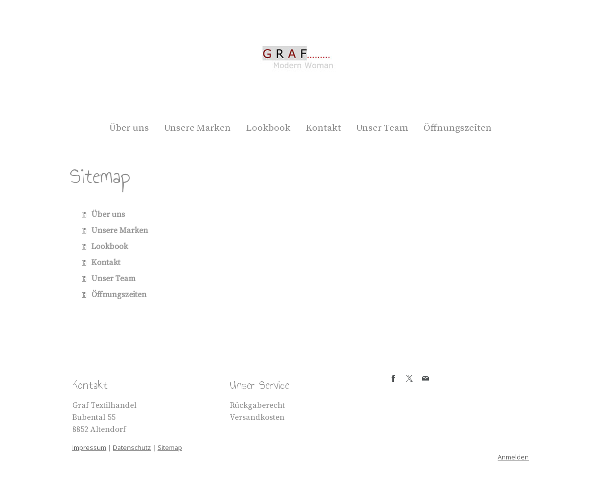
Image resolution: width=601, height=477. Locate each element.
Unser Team (382, 128)
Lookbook (268, 128)
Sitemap (170, 447)
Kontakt (323, 128)
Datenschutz (132, 447)
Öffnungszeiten (457, 128)
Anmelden (513, 456)
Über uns (129, 128)
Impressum (89, 447)
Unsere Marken (197, 128)
